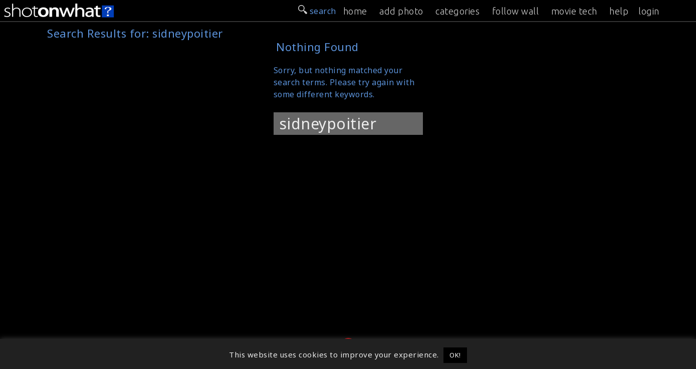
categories (457, 11)
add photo (401, 11)
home (355, 11)
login (648, 11)
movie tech (574, 11)
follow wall (515, 11)
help (618, 11)
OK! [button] (455, 354)
